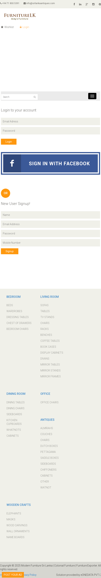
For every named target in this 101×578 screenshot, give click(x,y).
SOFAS (44, 305)
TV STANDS (47, 317)
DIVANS (44, 358)
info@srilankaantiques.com (39, 3)
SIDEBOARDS (14, 414)
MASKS (10, 519)
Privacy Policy (28, 574)
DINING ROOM (15, 394)
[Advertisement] (50, 64)
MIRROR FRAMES (50, 376)
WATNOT (45, 487)
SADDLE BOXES (49, 457)
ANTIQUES (47, 419)
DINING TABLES (15, 402)
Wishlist (7, 27)
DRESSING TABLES (17, 317)
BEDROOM (13, 297)
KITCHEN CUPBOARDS (14, 422)
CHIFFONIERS (48, 469)
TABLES (45, 311)
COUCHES (46, 434)
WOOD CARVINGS (16, 525)
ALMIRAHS (46, 428)
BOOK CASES (48, 346)
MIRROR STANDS (50, 370)
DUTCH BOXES (49, 445)
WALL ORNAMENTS (18, 531)
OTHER (44, 481)
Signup (10, 251)
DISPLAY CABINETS (51, 352)
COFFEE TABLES (50, 340)
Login (24, 27)
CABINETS (12, 435)
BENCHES (46, 334)
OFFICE (45, 394)
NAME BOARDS (15, 537)
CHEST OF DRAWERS (19, 323)
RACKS (44, 328)
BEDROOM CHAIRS (17, 328)
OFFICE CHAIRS (49, 402)
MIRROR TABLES (50, 364)
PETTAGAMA (48, 451)
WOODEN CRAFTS (18, 505)
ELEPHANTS (13, 513)
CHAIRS (44, 323)
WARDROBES (14, 311)
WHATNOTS (13, 429)
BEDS (9, 305)
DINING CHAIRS (15, 408)
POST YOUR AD (13, 573)
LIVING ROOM (49, 297)
